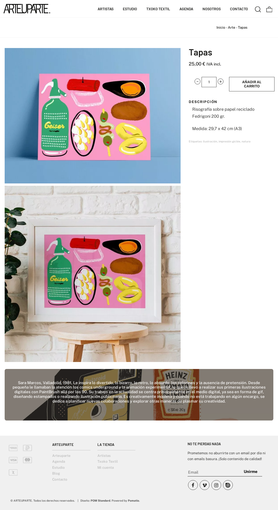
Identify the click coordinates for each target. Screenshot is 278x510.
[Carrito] (269, 8)
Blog (56, 473)
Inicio (220, 27)
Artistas (104, 456)
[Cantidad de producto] (209, 82)
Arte (231, 27)
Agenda (58, 461)
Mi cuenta (105, 467)
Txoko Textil (107, 461)
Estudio (58, 467)
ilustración (210, 141)
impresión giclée (229, 141)
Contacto (59, 479)
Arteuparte (61, 456)
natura (246, 141)
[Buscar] (258, 8)
